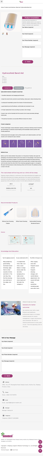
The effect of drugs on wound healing (36, 257)
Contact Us (7, 88)
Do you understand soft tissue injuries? (22, 257)
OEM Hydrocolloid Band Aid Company (9, 177)
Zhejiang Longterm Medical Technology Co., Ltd (20, 445)
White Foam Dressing (21, 221)
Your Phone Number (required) (30, 40)
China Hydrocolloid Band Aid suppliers (30, 175)
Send (27, 61)
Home (2, 7)
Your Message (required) (28, 47)
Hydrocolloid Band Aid (32, 179)
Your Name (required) (27, 27)
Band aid (18, 7)
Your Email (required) (27, 33)
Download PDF (19, 88)
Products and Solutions (10, 7)
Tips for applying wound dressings (9, 257)
